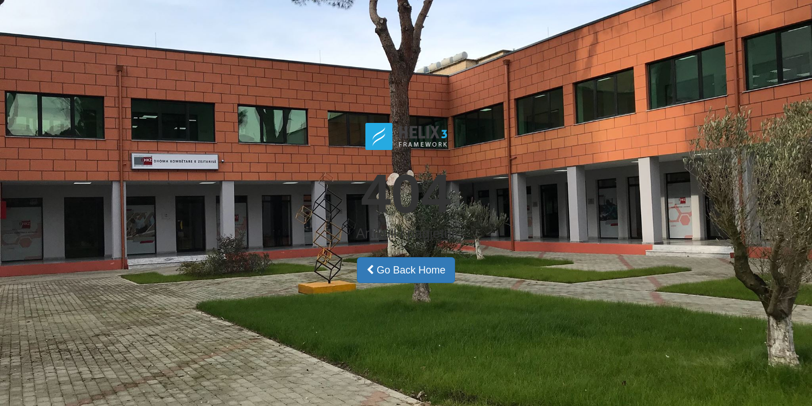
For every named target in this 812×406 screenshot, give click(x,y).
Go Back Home (406, 270)
